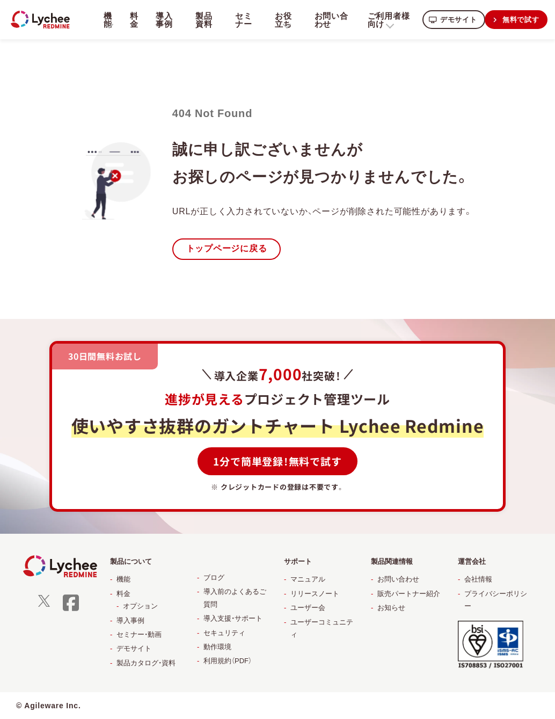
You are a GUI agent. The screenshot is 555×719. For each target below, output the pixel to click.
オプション (140, 606)
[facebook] (70, 610)
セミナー (242, 19)
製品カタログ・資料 (146, 663)
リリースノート (314, 594)
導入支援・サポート (232, 618)
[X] (44, 605)
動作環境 (217, 647)
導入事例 (163, 19)
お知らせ (391, 608)
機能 (123, 580)
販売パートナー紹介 (408, 594)
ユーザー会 (307, 608)
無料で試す (520, 19)
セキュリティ (224, 633)
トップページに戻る (226, 248)
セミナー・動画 (139, 634)
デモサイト (456, 19)
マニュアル (307, 580)
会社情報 (478, 580)
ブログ (213, 577)
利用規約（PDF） (227, 661)
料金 (133, 19)
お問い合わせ (329, 19)
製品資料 (202, 19)
